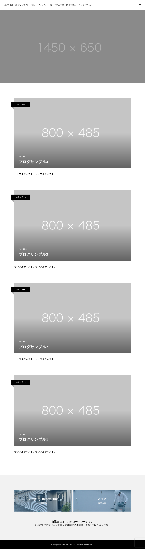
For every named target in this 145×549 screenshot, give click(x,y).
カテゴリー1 (21, 104)
